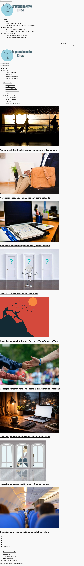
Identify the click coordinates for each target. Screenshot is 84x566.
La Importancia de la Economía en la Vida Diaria (20, 25)
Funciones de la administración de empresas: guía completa (28, 150)
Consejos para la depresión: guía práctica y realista (24, 484)
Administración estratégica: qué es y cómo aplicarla (25, 245)
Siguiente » (6, 546)
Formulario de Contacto (10, 560)
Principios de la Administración (15, 29)
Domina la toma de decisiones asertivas (19, 293)
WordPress (19, 563)
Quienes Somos (8, 558)
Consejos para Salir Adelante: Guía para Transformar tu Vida (29, 341)
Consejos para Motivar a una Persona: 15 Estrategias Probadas (30, 389)
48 (3, 544)
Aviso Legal (6, 554)
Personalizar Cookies (9, 556)
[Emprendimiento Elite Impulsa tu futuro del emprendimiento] (16, 15)
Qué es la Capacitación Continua (16, 37)
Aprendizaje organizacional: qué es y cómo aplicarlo (25, 198)
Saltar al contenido (6, 1)
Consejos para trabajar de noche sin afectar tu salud (25, 436)
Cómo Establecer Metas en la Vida (16, 35)
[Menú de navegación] (4, 63)
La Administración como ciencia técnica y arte (20, 31)
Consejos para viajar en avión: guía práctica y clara (24, 532)
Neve (1, 563)
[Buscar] (0, 41)
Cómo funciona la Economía (14, 23)
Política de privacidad (9, 552)
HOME (5, 19)
